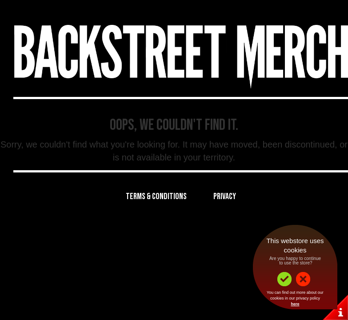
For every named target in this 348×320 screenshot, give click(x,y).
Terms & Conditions (156, 196)
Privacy (224, 196)
